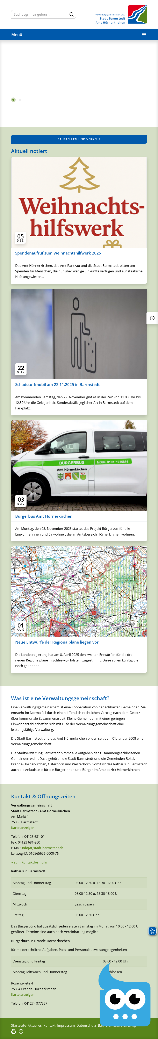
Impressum (66, 1025)
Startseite (18, 1025)
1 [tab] (13, 100)
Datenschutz (86, 1025)
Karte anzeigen (22, 827)
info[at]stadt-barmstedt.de (43, 848)
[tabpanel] (79, 75)
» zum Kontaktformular (29, 862)
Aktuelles (35, 1025)
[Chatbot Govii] (125, 995)
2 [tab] (20, 100)
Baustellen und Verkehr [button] (79, 139)
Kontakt (49, 1025)
